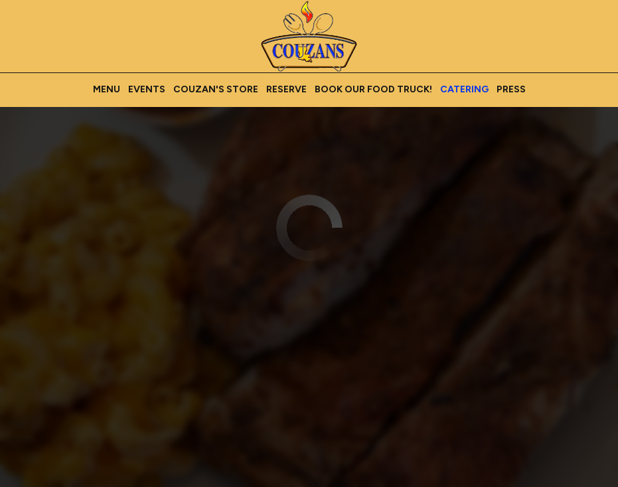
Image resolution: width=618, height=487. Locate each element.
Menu (106, 89)
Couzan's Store (215, 89)
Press (511, 89)
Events (146, 89)
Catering (464, 89)
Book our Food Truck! (373, 89)
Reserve (286, 89)
